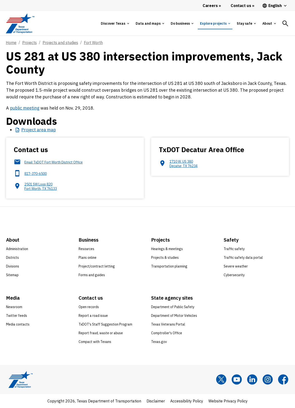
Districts (12, 257)
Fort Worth (93, 42)
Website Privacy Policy (228, 401)
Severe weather (236, 266)
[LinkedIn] (252, 379)
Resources (86, 249)
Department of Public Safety (172, 307)
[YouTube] (237, 379)
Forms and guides (92, 275)
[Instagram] (268, 379)
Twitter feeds (16, 315)
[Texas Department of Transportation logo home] (19, 23)
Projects (29, 42)
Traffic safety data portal (243, 257)
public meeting (24, 108)
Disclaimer (156, 401)
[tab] (115, 23)
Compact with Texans (95, 342)
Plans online (87, 257)
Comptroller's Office (166, 333)
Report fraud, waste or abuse (101, 333)
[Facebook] (283, 379)
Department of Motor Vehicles (174, 315)
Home (11, 42)
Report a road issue (93, 315)
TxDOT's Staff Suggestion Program (105, 324)
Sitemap (12, 275)
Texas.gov (159, 342)
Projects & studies (165, 257)
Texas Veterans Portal (168, 324)
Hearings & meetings (167, 249)
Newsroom (14, 307)
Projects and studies (60, 42)
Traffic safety (234, 249)
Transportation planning (169, 266)
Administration (17, 249)
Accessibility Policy (186, 401)
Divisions (12, 266)
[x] (221, 379)
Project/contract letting (97, 266)
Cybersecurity (234, 275)
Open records (89, 307)
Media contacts (18, 324)
